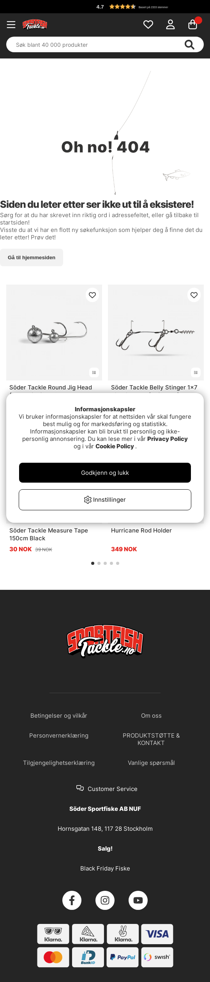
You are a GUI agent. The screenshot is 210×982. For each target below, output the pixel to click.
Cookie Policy (114, 446)
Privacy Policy (167, 438)
